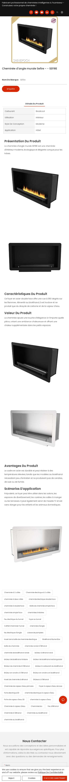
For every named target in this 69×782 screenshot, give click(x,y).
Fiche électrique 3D (11, 693)
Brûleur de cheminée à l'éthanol (17, 666)
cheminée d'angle (37, 626)
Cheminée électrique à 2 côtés (38, 592)
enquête (11, 89)
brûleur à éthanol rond (44, 653)
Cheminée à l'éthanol (12, 713)
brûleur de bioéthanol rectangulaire (47, 659)
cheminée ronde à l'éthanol (36, 646)
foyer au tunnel (35, 619)
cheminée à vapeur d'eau (40, 699)
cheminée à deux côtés (13, 599)
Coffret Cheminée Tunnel (14, 626)
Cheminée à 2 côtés (12, 592)
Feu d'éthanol (53, 706)
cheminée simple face (13, 612)
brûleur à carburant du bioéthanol (49, 666)
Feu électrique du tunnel (13, 619)
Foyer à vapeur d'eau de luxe (50, 686)
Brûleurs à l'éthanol (41, 679)
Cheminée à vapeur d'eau (14, 706)
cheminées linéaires (36, 612)
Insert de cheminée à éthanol (16, 679)
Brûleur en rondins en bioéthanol (46, 673)
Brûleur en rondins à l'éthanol (16, 673)
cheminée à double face (14, 606)
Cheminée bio (36, 706)
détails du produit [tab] (34, 103)
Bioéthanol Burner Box (51, 639)
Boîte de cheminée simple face (42, 606)
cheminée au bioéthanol (14, 719)
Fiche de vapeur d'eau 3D (14, 699)
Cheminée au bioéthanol (37, 713)
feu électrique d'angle (13, 632)
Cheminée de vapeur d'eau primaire (18, 686)
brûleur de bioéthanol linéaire (16, 659)
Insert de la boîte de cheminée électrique (20, 639)
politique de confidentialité (50, 772)
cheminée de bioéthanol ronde (16, 653)
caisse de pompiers (35, 632)
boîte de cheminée (11, 646)
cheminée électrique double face (42, 599)
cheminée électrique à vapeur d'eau (39, 693)
